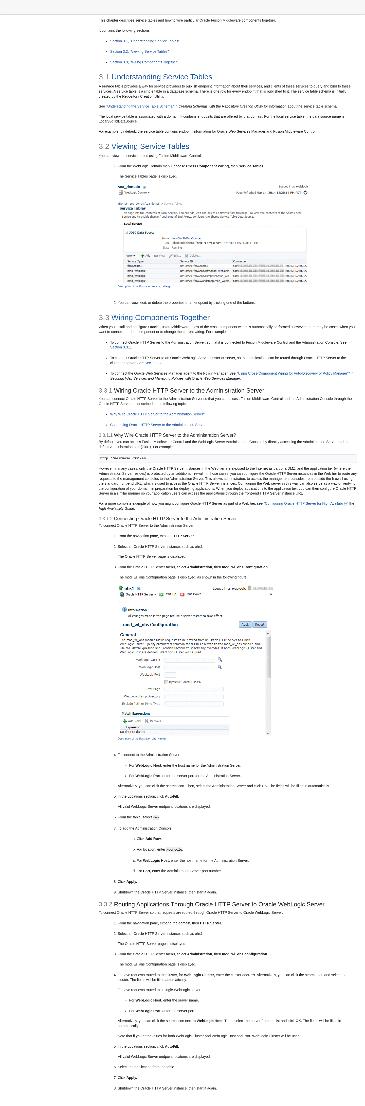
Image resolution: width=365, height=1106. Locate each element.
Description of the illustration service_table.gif (144, 286)
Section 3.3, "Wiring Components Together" (144, 62)
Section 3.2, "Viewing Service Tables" (139, 51)
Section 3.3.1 (120, 347)
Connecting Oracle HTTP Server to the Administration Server (158, 425)
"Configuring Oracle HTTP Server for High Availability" (306, 503)
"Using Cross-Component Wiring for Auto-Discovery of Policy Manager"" (293, 373)
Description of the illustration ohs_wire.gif (142, 738)
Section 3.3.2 (155, 363)
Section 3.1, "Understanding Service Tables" (144, 41)
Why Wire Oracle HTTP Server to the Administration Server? (157, 414)
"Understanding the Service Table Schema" (140, 106)
